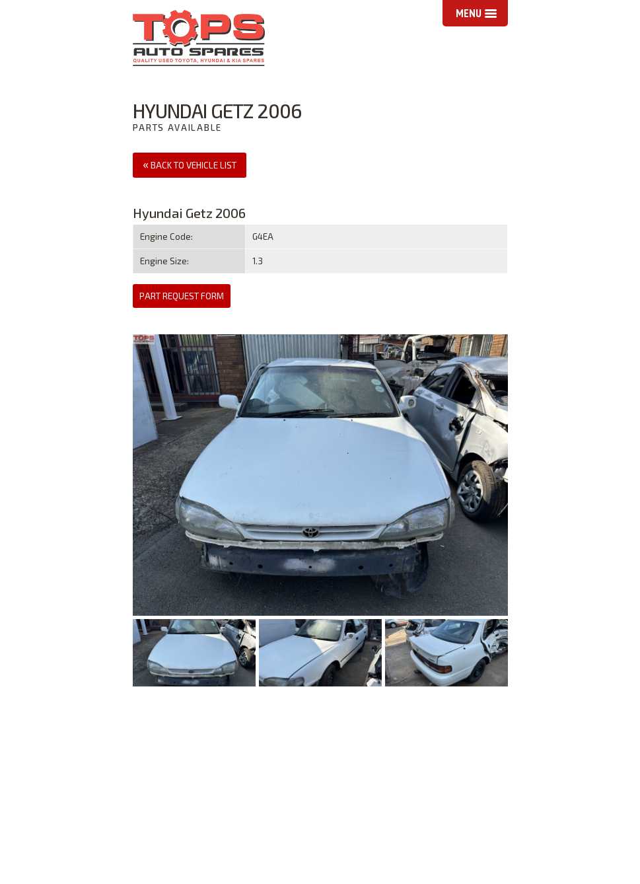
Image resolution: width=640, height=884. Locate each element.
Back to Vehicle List (189, 163)
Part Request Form (181, 296)
